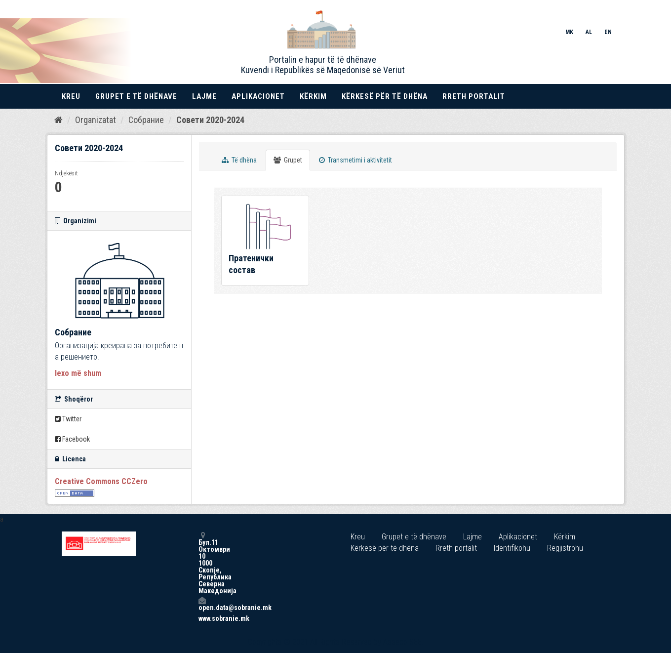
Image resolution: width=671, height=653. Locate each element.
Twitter (68, 419)
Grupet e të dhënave (136, 96)
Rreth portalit (473, 96)
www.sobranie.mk (201, 618)
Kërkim (313, 96)
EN (608, 32)
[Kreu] (58, 120)
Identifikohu (512, 548)
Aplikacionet (258, 96)
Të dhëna (239, 160)
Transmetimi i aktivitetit (355, 160)
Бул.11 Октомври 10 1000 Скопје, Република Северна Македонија (201, 562)
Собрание (146, 120)
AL (589, 32)
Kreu (71, 96)
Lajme (204, 96)
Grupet (288, 160)
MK (569, 32)
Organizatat (95, 120)
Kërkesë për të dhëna (385, 96)
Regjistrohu (565, 548)
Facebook (72, 439)
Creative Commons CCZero (101, 481)
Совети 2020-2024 (210, 120)
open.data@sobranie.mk (201, 604)
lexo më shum (78, 373)
